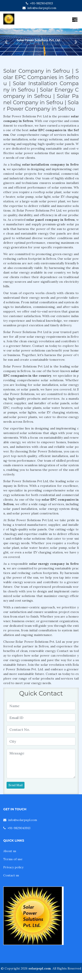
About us (9, 851)
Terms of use (13, 859)
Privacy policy (13, 867)
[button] (6, 42)
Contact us (11, 875)
